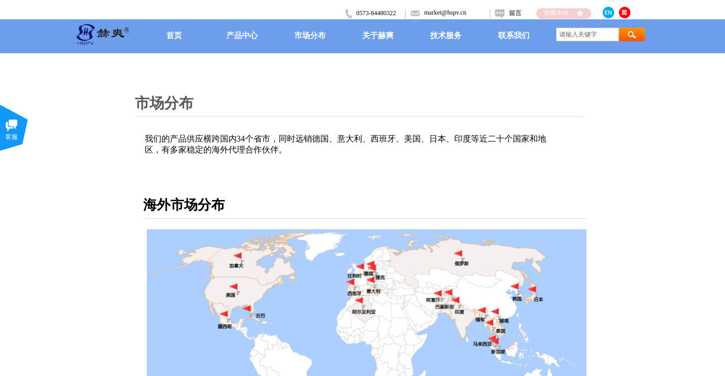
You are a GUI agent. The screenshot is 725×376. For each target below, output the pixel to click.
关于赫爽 (378, 35)
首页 (174, 35)
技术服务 (446, 35)
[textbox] (587, 34)
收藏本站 (556, 12)
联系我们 (514, 35)
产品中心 (242, 35)
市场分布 (310, 35)
